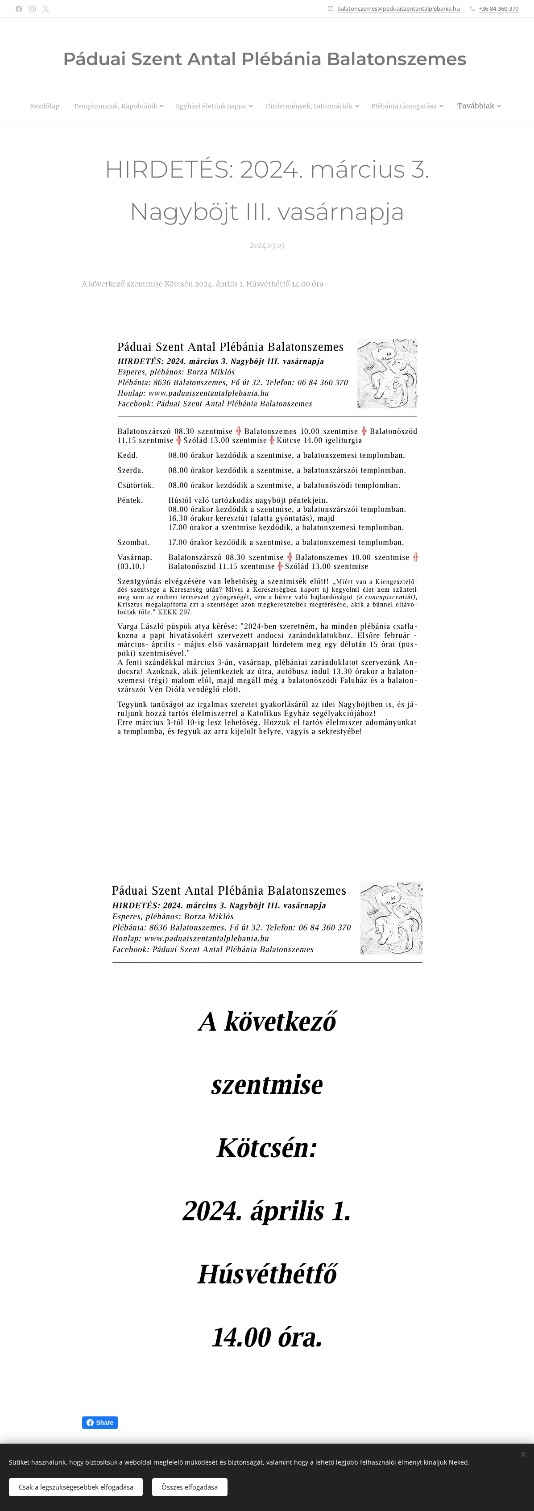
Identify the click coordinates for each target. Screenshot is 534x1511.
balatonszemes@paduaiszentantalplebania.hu (398, 8)
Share (100, 1422)
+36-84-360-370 (498, 8)
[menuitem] (74, 106)
